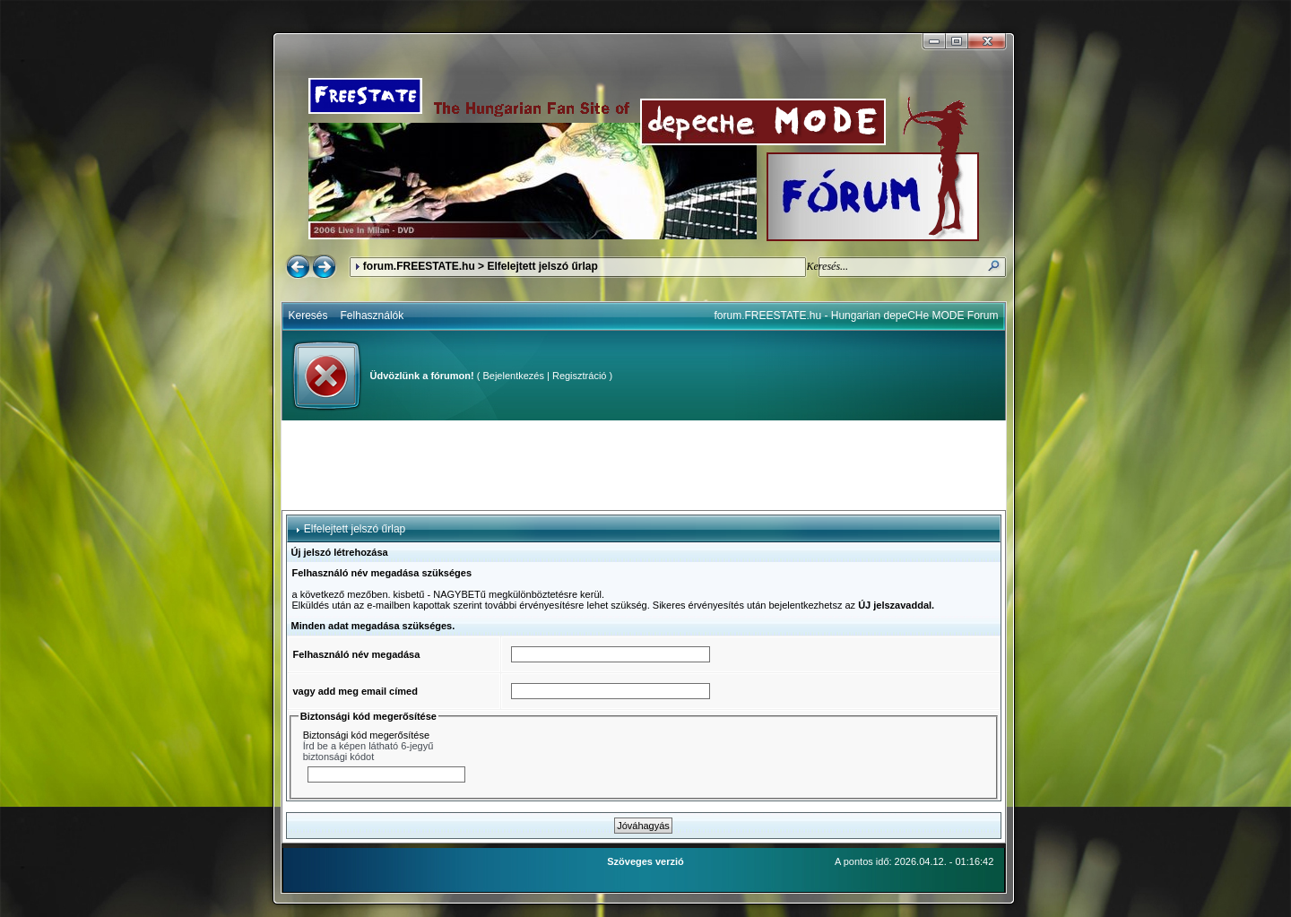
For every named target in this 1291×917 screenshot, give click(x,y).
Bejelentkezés (513, 375)
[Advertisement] (643, 465)
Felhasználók (372, 315)
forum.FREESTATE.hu (419, 266)
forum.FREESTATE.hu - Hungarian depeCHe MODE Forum (857, 315)
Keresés (308, 315)
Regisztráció (579, 375)
